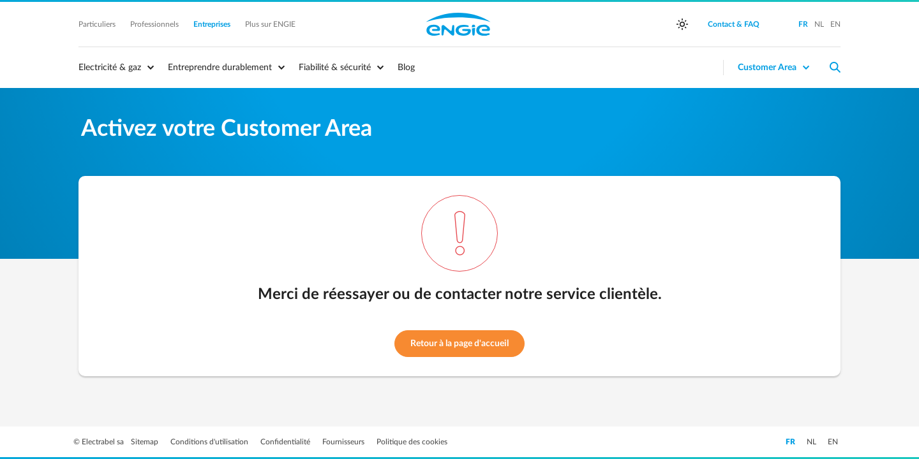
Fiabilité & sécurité (335, 67)
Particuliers (97, 24)
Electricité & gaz (109, 67)
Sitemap (145, 442)
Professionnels (155, 24)
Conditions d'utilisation (210, 442)
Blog (406, 67)
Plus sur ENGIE (270, 24)
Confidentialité (286, 442)
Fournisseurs (344, 442)
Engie (458, 24)
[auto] (682, 24)
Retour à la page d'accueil (459, 343)
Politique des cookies (412, 442)
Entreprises (212, 24)
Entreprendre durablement (220, 67)
